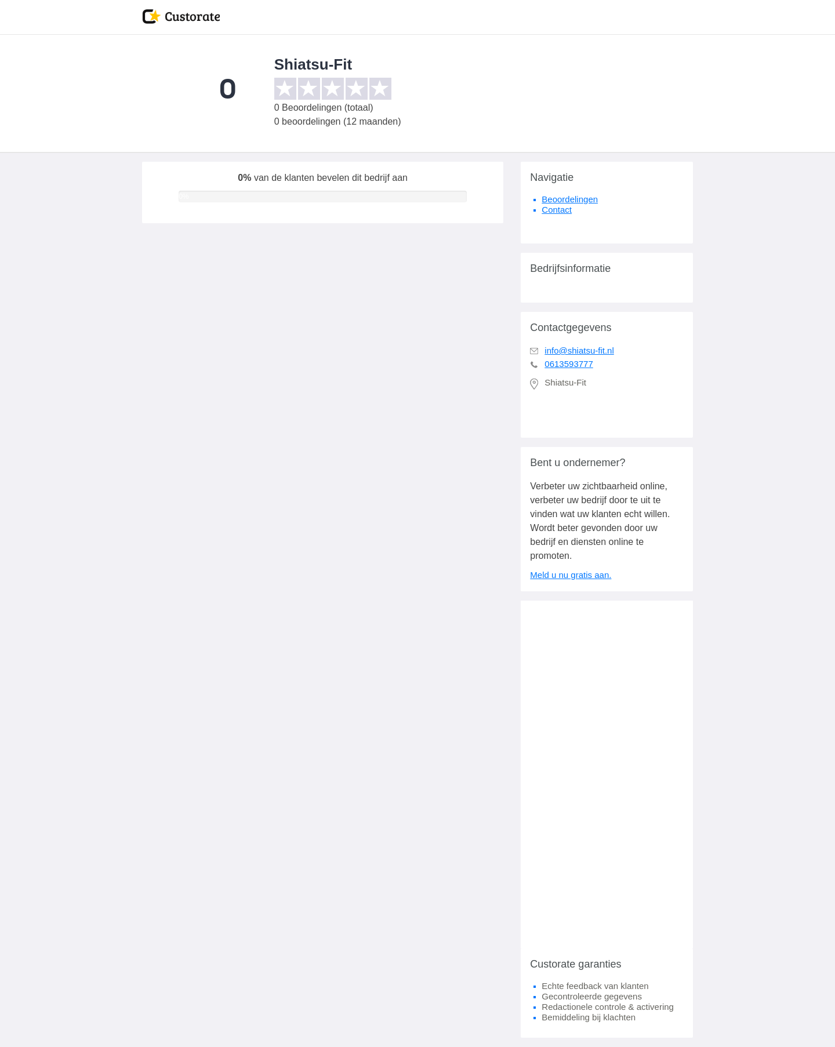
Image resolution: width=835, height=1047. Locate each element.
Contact (557, 210)
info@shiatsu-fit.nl (578, 350)
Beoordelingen (570, 199)
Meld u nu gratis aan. (570, 575)
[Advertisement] (607, 774)
